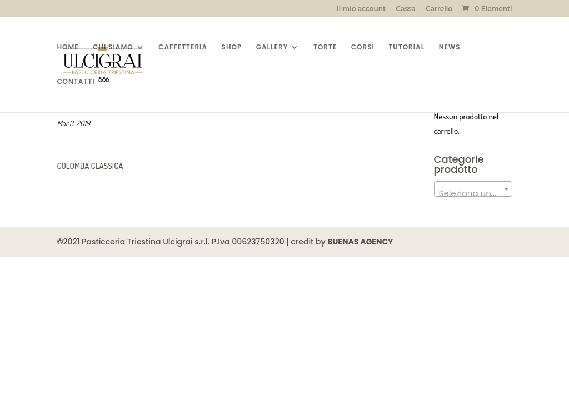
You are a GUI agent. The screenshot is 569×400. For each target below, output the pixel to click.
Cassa (405, 9)
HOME (67, 47)
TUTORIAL (406, 47)
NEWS (450, 47)
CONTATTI (75, 82)
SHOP (232, 47)
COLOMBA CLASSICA (90, 166)
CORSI (363, 47)
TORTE (325, 47)
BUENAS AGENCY (360, 241)
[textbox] (473, 194)
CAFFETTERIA (182, 47)
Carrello (439, 9)
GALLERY (272, 47)
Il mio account (361, 9)
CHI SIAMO (113, 47)
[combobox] (473, 189)
